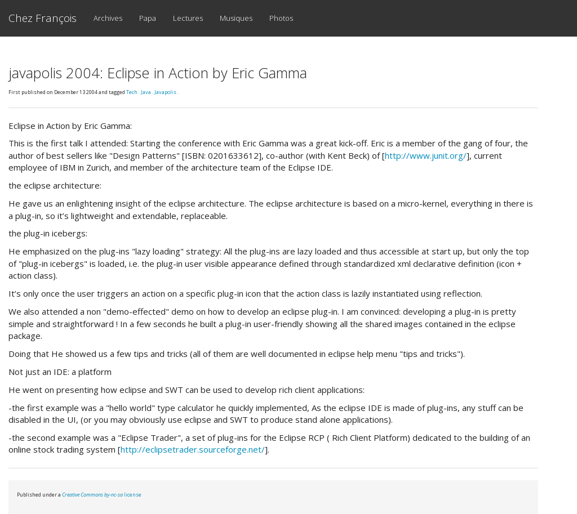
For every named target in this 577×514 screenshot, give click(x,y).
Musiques (236, 18)
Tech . (133, 92)
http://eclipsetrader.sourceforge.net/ (193, 449)
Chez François (42, 18)
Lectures (188, 18)
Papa (147, 18)
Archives (108, 18)
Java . (147, 92)
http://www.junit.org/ (426, 155)
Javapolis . (166, 92)
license (101, 494)
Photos (281, 18)
